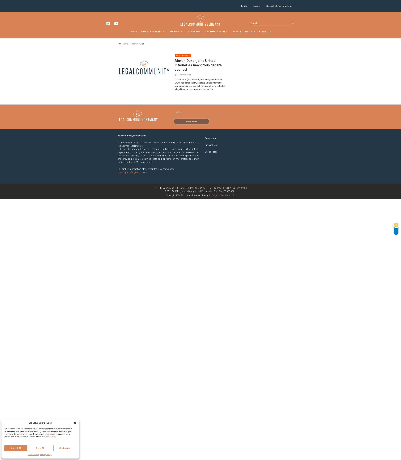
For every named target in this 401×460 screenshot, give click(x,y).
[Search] (293, 23)
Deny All (40, 448)
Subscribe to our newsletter (279, 6)
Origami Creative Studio (223, 195)
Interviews (194, 31)
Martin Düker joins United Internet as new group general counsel (199, 65)
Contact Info (210, 138)
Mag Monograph (216, 31)
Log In (244, 6)
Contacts (265, 31)
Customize (64, 448)
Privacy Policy (45, 455)
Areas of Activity (153, 31)
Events (237, 31)
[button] (74, 422)
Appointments (183, 56)
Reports (250, 31)
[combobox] (270, 23)
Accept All (15, 448)
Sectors (176, 31)
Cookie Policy (50, 437)
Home (133, 31)
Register (257, 6)
